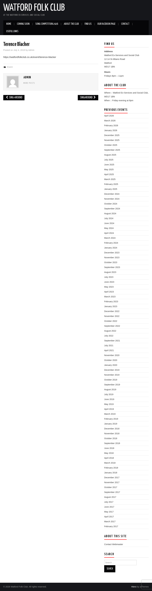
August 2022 (110, 331)
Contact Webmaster (113, 544)
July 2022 (108, 336)
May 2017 (109, 512)
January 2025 (110, 189)
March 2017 (109, 521)
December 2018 (111, 428)
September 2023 (112, 267)
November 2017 (111, 482)
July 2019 (108, 394)
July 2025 (108, 160)
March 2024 (109, 238)
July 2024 (108, 218)
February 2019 (111, 419)
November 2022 (111, 316)
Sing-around (13, 97)
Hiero (133, 587)
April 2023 (109, 292)
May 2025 (109, 169)
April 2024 (109, 233)
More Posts (29, 83)
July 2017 (108, 502)
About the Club (71, 24)
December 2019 (111, 370)
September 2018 (112, 443)
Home (8, 24)
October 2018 (110, 438)
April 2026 (109, 116)
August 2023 (110, 272)
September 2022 (112, 326)
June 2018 (109, 448)
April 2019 (109, 409)
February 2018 (111, 468)
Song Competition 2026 (46, 24)
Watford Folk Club (34, 8)
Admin (31, 50)
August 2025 (110, 155)
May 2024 (109, 228)
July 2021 (108, 345)
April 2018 (109, 458)
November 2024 (111, 199)
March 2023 (109, 296)
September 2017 (112, 492)
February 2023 (111, 301)
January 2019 (110, 424)
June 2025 (109, 164)
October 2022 (110, 321)
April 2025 (109, 174)
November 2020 (111, 355)
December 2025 (111, 135)
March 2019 (109, 414)
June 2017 (109, 507)
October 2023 (110, 262)
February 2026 (111, 125)
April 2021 (109, 350)
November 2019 (111, 375)
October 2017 (110, 487)
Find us (88, 24)
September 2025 (112, 150)
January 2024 (110, 248)
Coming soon (23, 24)
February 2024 (111, 243)
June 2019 (109, 399)
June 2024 (109, 223)
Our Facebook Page (106, 24)
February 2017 (111, 526)
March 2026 (109, 120)
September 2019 (112, 384)
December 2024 (111, 194)
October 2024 (110, 204)
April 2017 (109, 516)
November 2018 (111, 433)
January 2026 (110, 130)
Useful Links (12, 31)
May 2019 (109, 404)
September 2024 (112, 208)
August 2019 (110, 389)
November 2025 (111, 140)
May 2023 (109, 287)
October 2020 (110, 360)
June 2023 (109, 282)
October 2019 (110, 380)
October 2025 (110, 145)
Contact (125, 24)
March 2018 (109, 463)
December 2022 (111, 311)
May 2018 (109, 453)
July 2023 (108, 277)
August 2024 (110, 213)
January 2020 (110, 365)
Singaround (88, 97)
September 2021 (112, 340)
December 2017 (111, 477)
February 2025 (111, 184)
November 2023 (111, 257)
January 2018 (110, 472)
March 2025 (109, 179)
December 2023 (111, 252)
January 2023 (110, 306)
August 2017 (110, 497)
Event (10, 67)
